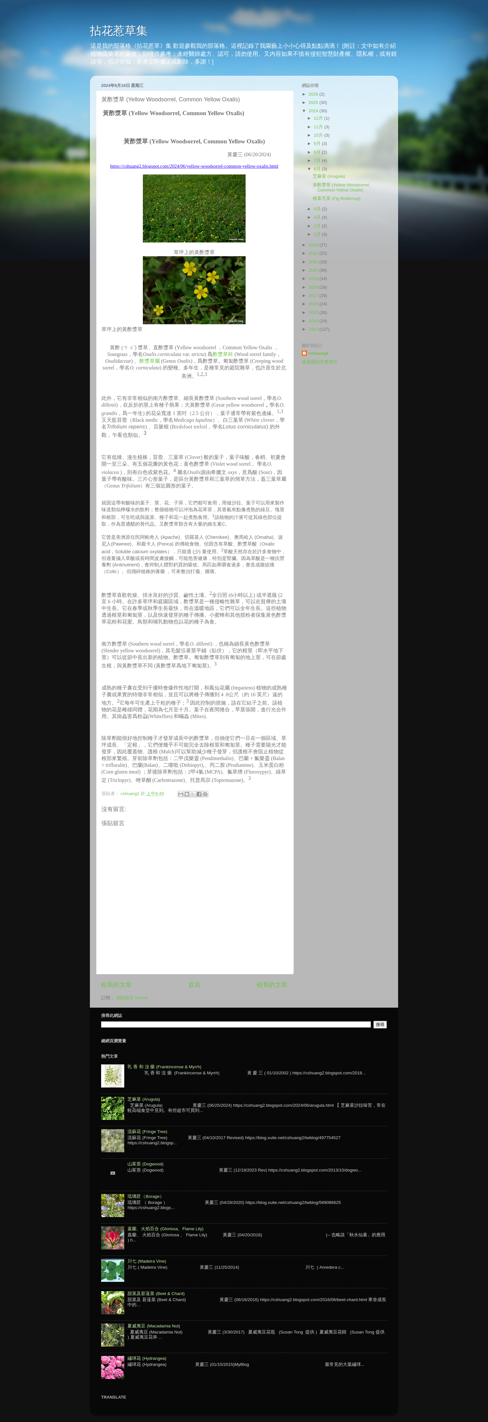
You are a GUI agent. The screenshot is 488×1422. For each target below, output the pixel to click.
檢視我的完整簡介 (320, 362)
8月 (318, 152)
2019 (314, 278)
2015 (314, 312)
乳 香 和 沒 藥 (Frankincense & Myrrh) (164, 1066)
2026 (314, 94)
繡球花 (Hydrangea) (146, 1358)
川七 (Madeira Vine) (146, 1261)
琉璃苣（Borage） (145, 1196)
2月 (318, 226)
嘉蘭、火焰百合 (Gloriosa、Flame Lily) (165, 1228)
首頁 (194, 984)
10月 (319, 135)
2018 (314, 287)
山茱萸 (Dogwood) (145, 1164)
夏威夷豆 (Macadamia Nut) (153, 1326)
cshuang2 (318, 353)
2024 (314, 110)
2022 (314, 253)
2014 (314, 320)
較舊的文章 (272, 984)
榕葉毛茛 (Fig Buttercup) (337, 198)
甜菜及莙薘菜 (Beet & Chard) (156, 1293)
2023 (314, 244)
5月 (318, 209)
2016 (314, 303)
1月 (318, 234)
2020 (314, 270)
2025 (314, 102)
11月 (319, 126)
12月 (319, 118)
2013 (314, 329)
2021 (314, 261)
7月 (318, 160)
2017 (314, 295)
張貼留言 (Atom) (132, 997)
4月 (318, 217)
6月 (318, 168)
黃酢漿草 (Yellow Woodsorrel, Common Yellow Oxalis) (341, 187)
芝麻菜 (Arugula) (329, 176)
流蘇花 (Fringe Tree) (147, 1131)
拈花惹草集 (119, 30)
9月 (318, 143)
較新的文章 (116, 984)
